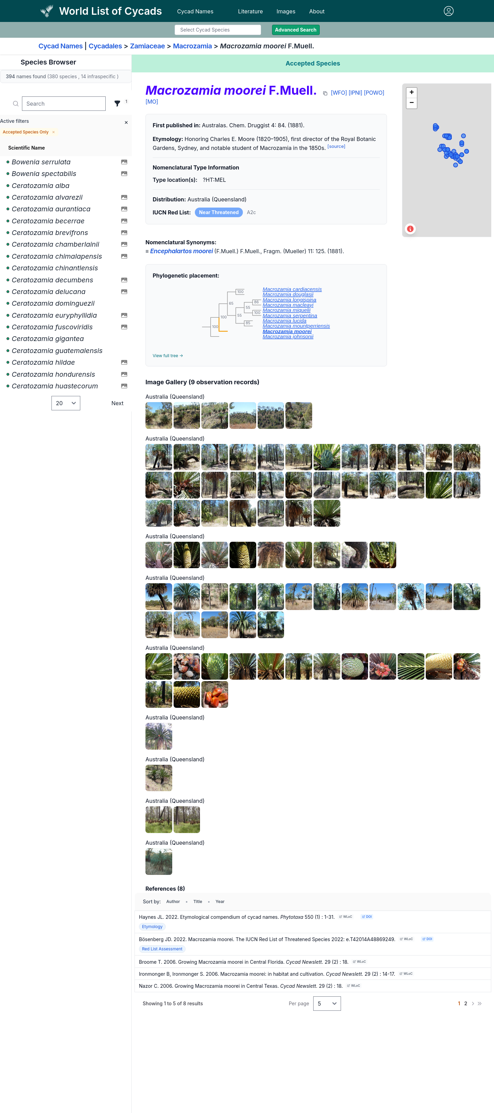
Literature (250, 11)
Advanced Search (296, 30)
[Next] (472, 1003)
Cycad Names (195, 11)
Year (219, 901)
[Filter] (117, 103)
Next (117, 403)
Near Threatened (219, 212)
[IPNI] (355, 92)
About (317, 11)
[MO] (151, 101)
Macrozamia (192, 46)
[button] (412, 93)
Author (173, 901)
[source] (336, 146)
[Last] (479, 1003)
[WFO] (339, 92)
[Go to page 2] (465, 1003)
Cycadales (105, 46)
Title (197, 901)
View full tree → (168, 355)
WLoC (345, 916)
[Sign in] (449, 11)
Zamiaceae (147, 46)
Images (286, 11)
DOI (367, 916)
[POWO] (374, 92)
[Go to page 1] (459, 1003)
